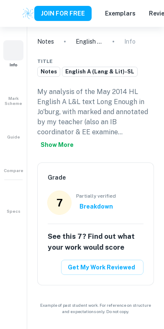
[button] (13, 53)
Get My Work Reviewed (101, 267)
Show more (57, 144)
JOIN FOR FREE (63, 13)
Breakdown (96, 206)
